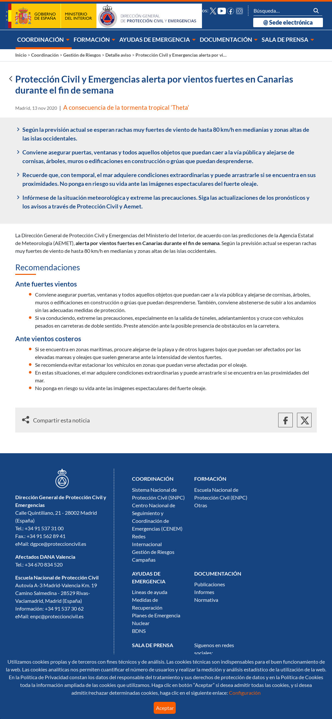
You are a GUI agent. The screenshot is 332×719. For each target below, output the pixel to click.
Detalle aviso (118, 55)
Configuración (244, 693)
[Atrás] (11, 79)
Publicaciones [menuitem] (209, 584)
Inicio (21, 55)
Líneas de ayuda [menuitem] (149, 592)
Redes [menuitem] (139, 536)
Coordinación (45, 55)
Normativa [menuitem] (206, 600)
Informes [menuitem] (204, 592)
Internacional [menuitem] (147, 544)
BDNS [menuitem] (139, 631)
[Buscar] (282, 11)
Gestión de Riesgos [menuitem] (153, 552)
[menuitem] (44, 39)
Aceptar (165, 708)
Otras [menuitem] (200, 505)
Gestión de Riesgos (82, 55)
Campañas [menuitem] (144, 560)
